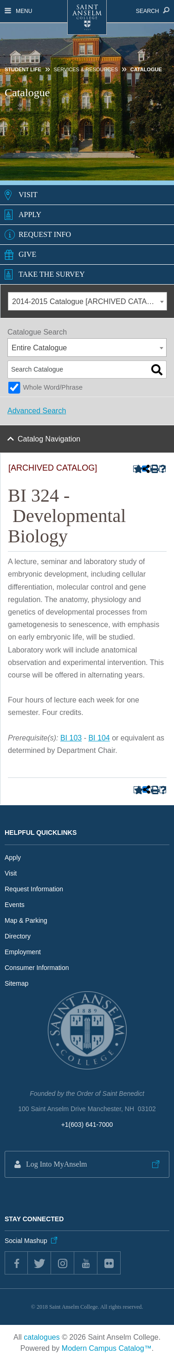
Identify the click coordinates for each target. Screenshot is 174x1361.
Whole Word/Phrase (53, 387)
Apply (30, 214)
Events (15, 904)
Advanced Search (36, 411)
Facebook (16, 1262)
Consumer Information (37, 967)
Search (152, 11)
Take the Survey (52, 274)
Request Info (45, 234)
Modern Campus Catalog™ (107, 1348)
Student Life (23, 69)
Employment (23, 952)
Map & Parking (26, 920)
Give (27, 254)
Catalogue (146, 69)
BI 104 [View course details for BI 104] (99, 738)
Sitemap (16, 983)
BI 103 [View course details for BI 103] (71, 738)
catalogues (41, 1337)
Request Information (34, 889)
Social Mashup (26, 1240)
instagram (62, 1262)
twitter (39, 1262)
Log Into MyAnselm (56, 1164)
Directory (18, 936)
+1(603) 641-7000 (87, 1124)
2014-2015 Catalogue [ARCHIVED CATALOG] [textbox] (88, 301)
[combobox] (87, 301)
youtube (85, 1262)
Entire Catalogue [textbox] (39, 348)
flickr (109, 1262)
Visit (28, 195)
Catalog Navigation (49, 439)
